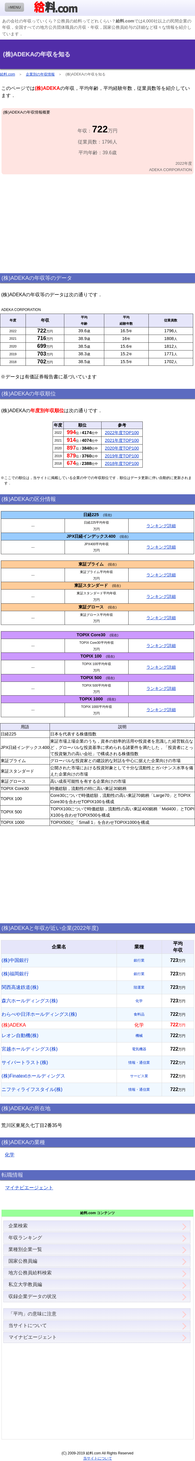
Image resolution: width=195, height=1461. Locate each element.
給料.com (7, 74)
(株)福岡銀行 (15, 973)
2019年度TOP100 (122, 456)
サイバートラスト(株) (25, 1062)
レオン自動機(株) (20, 1035)
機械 (139, 1036)
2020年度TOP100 (122, 448)
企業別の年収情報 (40, 74)
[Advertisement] (97, 224)
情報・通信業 (139, 1062)
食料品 (139, 1014)
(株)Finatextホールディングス (33, 1075)
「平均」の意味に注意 (32, 1313)
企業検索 (18, 1225)
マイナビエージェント (29, 1187)
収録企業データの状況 (32, 1296)
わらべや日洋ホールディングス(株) (39, 1014)
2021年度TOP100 (122, 440)
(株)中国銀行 (15, 960)
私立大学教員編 (25, 1284)
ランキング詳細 (161, 525)
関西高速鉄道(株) (20, 987)
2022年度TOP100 (122, 432)
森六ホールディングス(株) (30, 1000)
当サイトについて (27, 1325)
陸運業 (139, 987)
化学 (139, 1001)
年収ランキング (25, 1237)
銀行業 (139, 960)
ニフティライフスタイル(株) (32, 1089)
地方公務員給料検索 (30, 1272)
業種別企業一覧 (25, 1249)
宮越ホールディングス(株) (30, 1048)
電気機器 (139, 1049)
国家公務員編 (22, 1261)
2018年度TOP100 (122, 463)
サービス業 (139, 1076)
